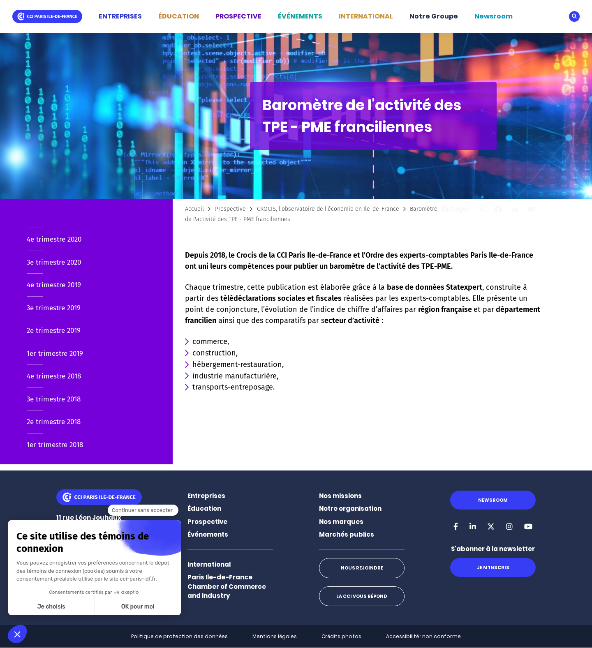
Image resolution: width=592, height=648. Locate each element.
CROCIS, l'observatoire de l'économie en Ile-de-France (328, 208)
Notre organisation (350, 508)
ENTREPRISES (120, 16)
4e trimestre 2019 (54, 285)
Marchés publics (346, 534)
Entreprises (206, 495)
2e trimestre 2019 (54, 330)
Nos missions (340, 495)
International (209, 564)
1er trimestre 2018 (55, 444)
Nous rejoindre (361, 568)
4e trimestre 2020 (54, 239)
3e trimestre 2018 (54, 399)
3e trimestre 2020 (54, 262)
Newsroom (493, 16)
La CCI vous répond (361, 596)
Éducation (204, 508)
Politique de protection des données (179, 636)
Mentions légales (274, 636)
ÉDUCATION (178, 16)
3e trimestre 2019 (54, 308)
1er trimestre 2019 (55, 353)
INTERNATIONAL (366, 16)
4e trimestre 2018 (54, 376)
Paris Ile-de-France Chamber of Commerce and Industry (226, 586)
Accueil (194, 208)
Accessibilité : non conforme (423, 636)
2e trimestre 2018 (54, 421)
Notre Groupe (433, 16)
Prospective (230, 208)
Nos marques (341, 521)
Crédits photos (341, 636)
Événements (207, 534)
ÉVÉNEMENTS (300, 16)
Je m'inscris (492, 567)
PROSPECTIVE (238, 16)
